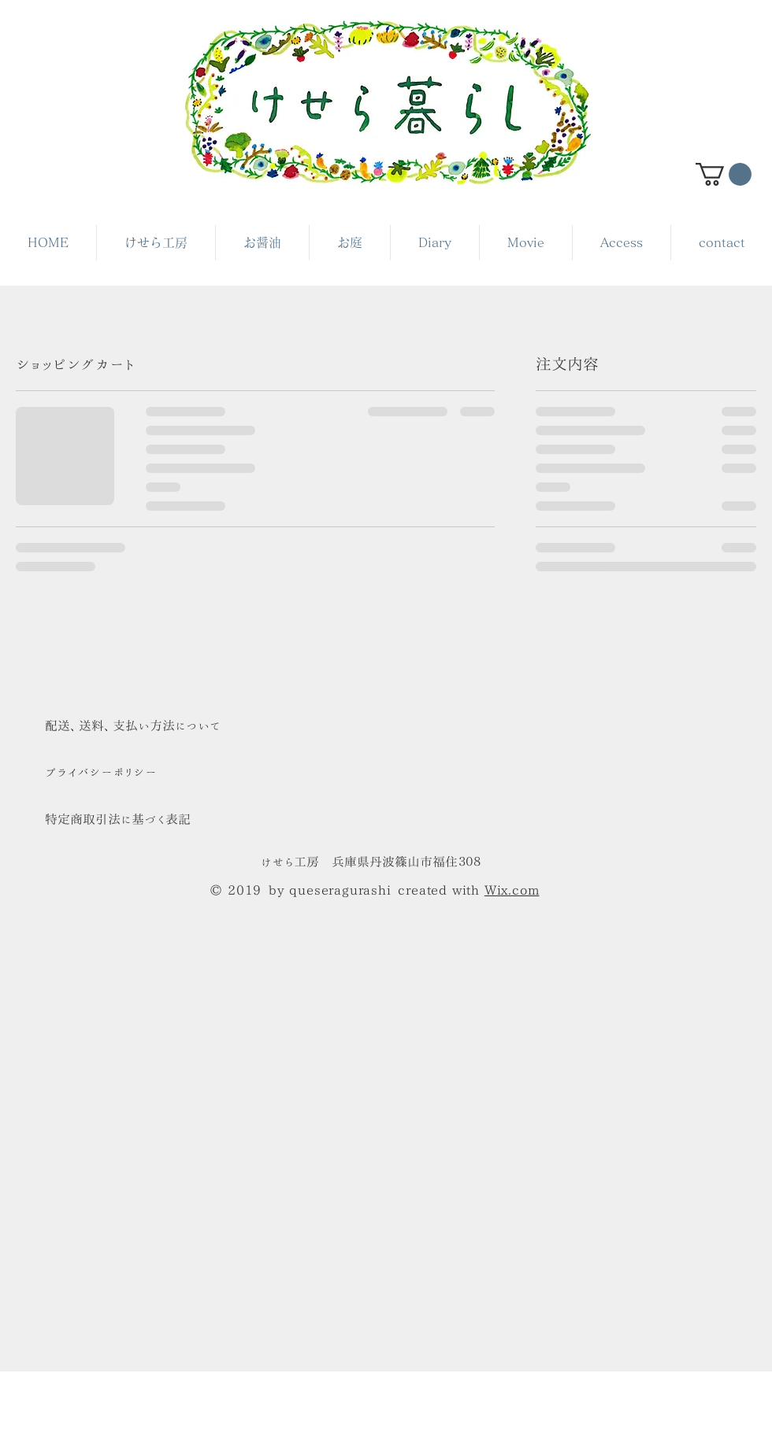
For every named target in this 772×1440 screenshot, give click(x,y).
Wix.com (512, 890)
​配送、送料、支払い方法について (133, 725)
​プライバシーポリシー (101, 772)
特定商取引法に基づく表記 (118, 819)
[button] (724, 174)
